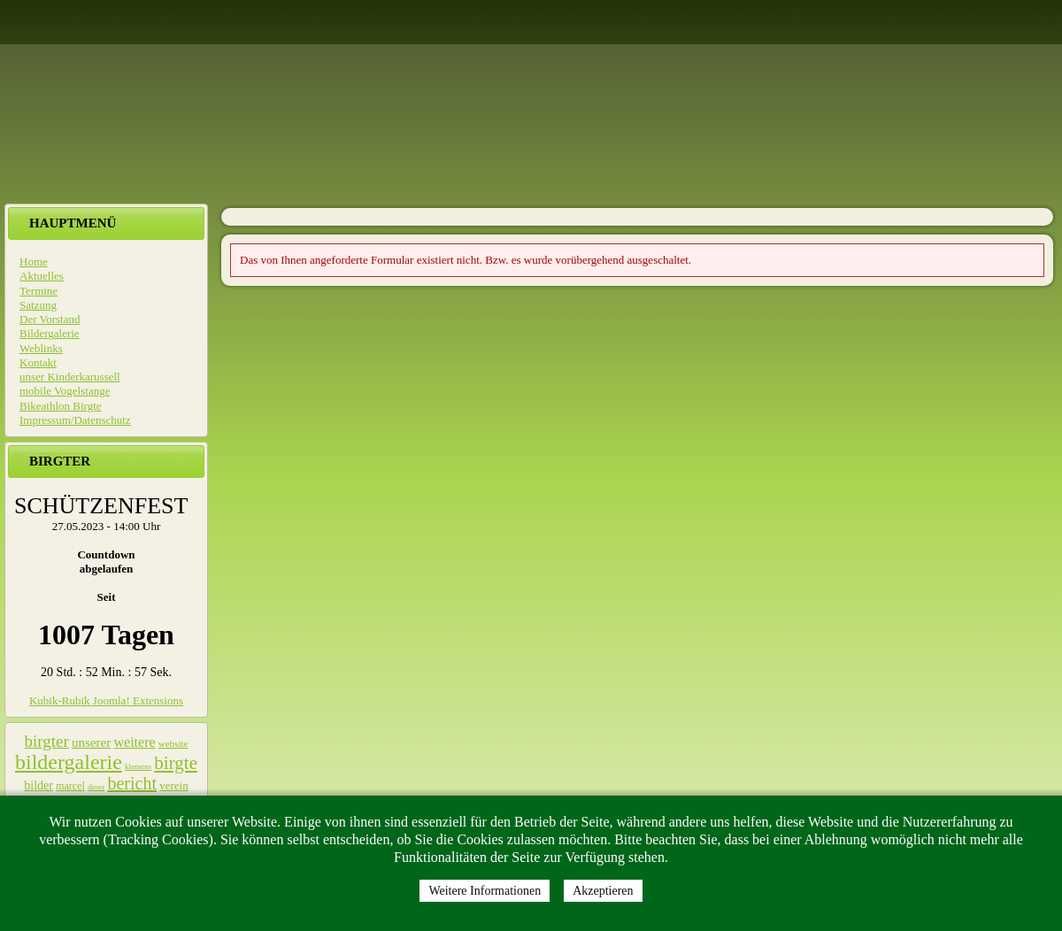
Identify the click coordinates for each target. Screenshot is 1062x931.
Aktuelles (41, 275)
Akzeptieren (603, 890)
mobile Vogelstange (64, 390)
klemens (138, 766)
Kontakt (38, 362)
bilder (38, 785)
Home (33, 261)
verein (173, 785)
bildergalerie (68, 761)
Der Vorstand (50, 319)
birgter (47, 741)
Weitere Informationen (484, 890)
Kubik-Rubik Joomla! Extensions (106, 700)
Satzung (38, 305)
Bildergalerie (49, 333)
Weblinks (41, 348)
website (173, 743)
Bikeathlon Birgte (60, 405)
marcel (70, 786)
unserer (91, 742)
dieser (96, 787)
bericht (132, 783)
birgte (175, 762)
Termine (38, 290)
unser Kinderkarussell (69, 376)
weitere (135, 742)
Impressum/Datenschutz (75, 420)
